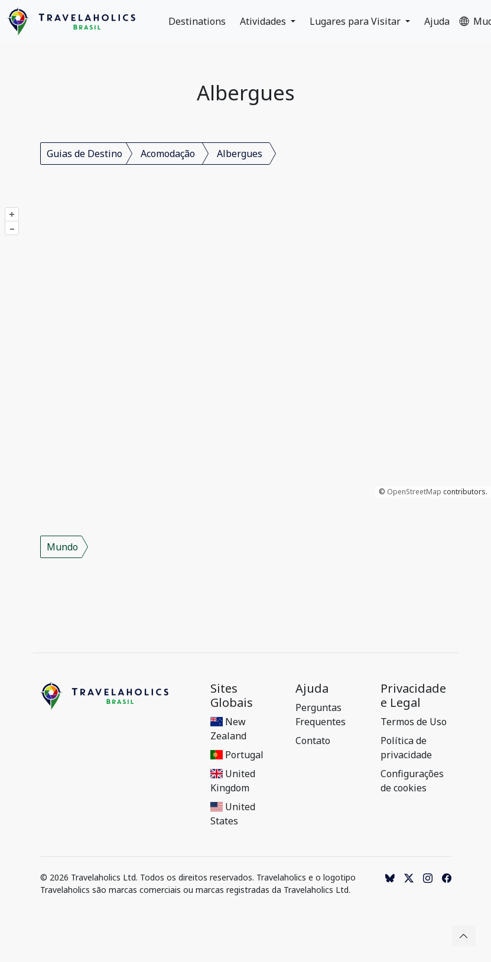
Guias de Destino (84, 153)
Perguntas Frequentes (320, 714)
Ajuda (437, 21)
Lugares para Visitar (356, 21)
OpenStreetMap (414, 492)
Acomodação (168, 153)
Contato (312, 740)
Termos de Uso (414, 721)
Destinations (197, 21)
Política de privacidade (406, 747)
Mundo (62, 546)
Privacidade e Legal (413, 695)
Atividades (264, 21)
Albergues (239, 153)
